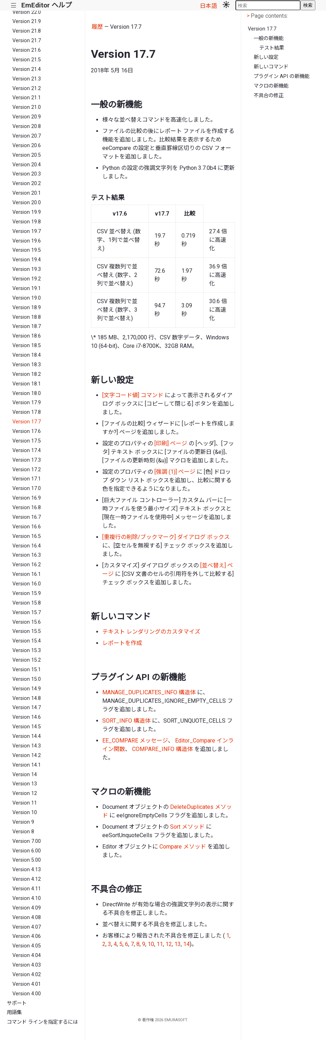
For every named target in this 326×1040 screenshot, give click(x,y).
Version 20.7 (26, 136)
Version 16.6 (26, 527)
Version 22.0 (26, 12)
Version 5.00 (26, 860)
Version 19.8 (26, 222)
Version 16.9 (26, 498)
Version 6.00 (26, 851)
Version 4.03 (26, 965)
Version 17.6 (26, 431)
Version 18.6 (26, 336)
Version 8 (23, 832)
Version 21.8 (26, 31)
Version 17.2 (26, 470)
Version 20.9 (26, 117)
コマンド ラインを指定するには (42, 1022)
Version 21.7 (26, 41)
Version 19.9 (26, 212)
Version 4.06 (26, 936)
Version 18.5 (26, 346)
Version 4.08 (26, 917)
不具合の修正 (268, 96)
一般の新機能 (268, 38)
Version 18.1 (26, 384)
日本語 (208, 5)
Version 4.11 (26, 889)
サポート (17, 1003)
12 (168, 944)
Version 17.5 (26, 441)
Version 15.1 (26, 670)
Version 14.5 (26, 727)
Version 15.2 (26, 660)
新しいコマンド (271, 67)
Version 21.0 (26, 107)
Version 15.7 (26, 613)
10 (151, 944)
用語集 (14, 1013)
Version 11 (24, 803)
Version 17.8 (26, 412)
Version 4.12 (26, 879)
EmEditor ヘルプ (46, 5)
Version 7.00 (26, 841)
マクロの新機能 (271, 86)
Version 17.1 (26, 479)
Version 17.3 (26, 460)
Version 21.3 (26, 79)
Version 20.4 (26, 165)
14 (186, 944)
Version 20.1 (26, 193)
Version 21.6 (26, 50)
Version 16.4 (26, 546)
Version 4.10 (26, 898)
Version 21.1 (26, 98)
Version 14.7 (26, 708)
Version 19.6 (26, 241)
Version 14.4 (26, 736)
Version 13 (24, 784)
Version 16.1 (26, 574)
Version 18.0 (26, 393)
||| (13, 5)
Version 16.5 (26, 536)
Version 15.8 (26, 603)
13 (177, 944)
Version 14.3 (26, 746)
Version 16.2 (26, 565)
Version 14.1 (26, 765)
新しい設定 (266, 57)
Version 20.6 (26, 146)
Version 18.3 (26, 365)
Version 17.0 (26, 488)
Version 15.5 (26, 631)
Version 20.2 (26, 183)
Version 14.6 (26, 717)
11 (160, 944)
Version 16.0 (26, 584)
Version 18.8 (26, 317)
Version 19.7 (26, 231)
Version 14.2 (26, 755)
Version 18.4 (26, 355)
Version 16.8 (26, 508)
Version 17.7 (26, 422)
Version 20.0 (26, 203)
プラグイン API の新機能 (281, 76)
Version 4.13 (26, 870)
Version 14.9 (26, 689)
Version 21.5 (26, 60)
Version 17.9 (26, 403)
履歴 (97, 26)
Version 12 (24, 793)
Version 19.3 (26, 269)
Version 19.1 (26, 288)
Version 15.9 (26, 593)
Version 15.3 (26, 650)
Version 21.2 (26, 88)
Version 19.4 (26, 260)
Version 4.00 (26, 994)
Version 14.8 (26, 698)
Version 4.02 (26, 975)
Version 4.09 (26, 908)
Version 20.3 (26, 174)
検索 (308, 5)
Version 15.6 (26, 622)
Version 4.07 (26, 927)
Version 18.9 (26, 308)
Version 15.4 (26, 641)
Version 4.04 (26, 955)
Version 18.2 (26, 374)
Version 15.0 (26, 679)
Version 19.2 (26, 279)
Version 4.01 (26, 984)
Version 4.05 (26, 946)
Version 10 (24, 813)
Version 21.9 (26, 21)
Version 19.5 (26, 250)
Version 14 (24, 775)
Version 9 (23, 822)
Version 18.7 (26, 326)
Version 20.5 (26, 155)
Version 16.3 (26, 555)
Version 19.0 (26, 298)
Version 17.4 (26, 450)
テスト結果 (271, 48)
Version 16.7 (26, 517)
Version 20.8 (26, 126)
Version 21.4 (26, 69)
